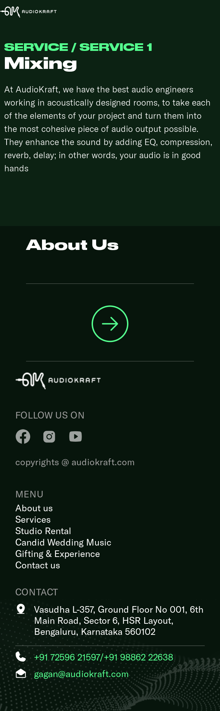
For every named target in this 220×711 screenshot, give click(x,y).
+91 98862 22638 (138, 656)
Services (33, 518)
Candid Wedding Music (63, 541)
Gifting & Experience (57, 553)
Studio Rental (43, 530)
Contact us (37, 564)
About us (34, 507)
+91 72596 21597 (67, 656)
